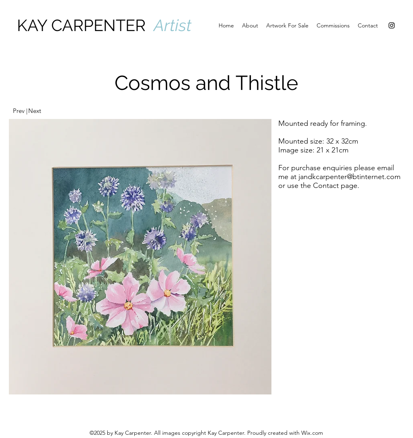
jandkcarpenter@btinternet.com (349, 176)
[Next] (35, 111)
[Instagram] (392, 25)
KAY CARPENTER (85, 25)
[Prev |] (20, 111)
